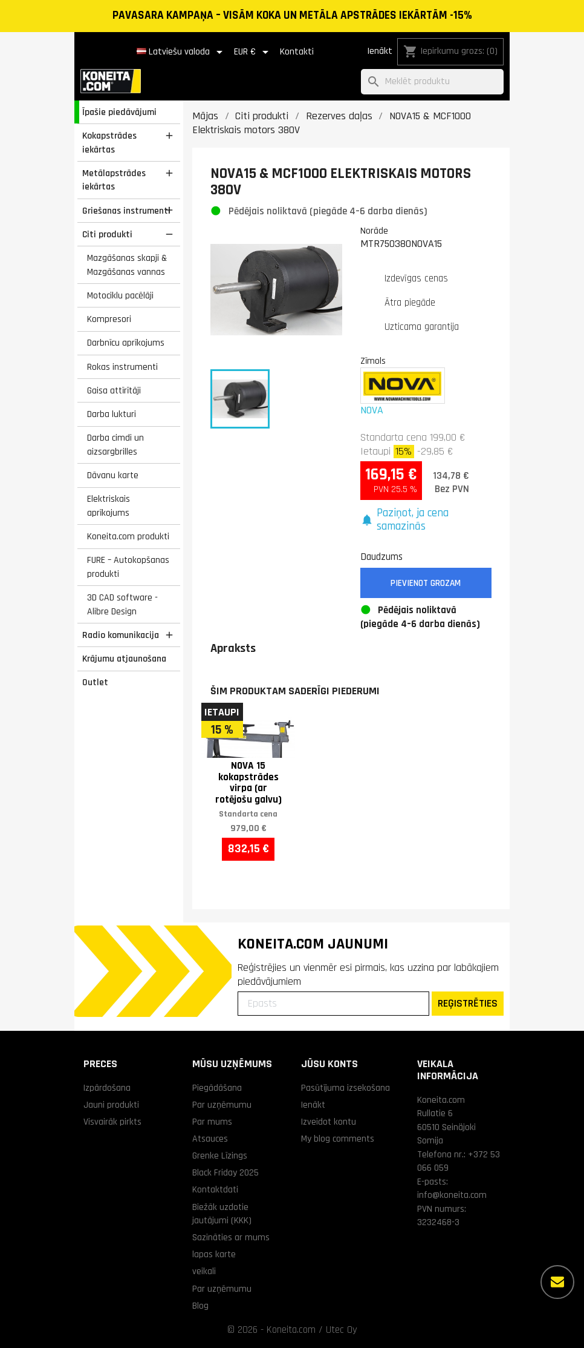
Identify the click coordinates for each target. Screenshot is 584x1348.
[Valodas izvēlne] (182, 52)
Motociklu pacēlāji (120, 295)
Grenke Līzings (219, 1155)
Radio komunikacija (120, 635)
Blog (200, 1306)
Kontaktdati (215, 1189)
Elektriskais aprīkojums (108, 506)
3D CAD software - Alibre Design (122, 604)
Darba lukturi (111, 414)
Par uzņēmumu (221, 1105)
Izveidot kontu (328, 1122)
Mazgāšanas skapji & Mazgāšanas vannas (127, 265)
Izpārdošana (107, 1088)
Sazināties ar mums (231, 1237)
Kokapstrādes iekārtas (109, 143)
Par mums (212, 1122)
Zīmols (373, 361)
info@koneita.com (452, 1195)
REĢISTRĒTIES (468, 1003)
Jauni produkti (111, 1105)
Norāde (374, 231)
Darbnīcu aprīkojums (125, 343)
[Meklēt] (432, 82)
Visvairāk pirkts (112, 1122)
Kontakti (297, 51)
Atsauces (210, 1139)
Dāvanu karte (112, 475)
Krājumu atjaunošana (124, 659)
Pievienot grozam (426, 583)
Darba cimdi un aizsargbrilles (115, 445)
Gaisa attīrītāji (114, 390)
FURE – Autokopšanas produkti (128, 567)
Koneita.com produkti (128, 536)
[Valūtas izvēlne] (253, 52)
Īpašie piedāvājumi (119, 112)
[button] (426, 520)
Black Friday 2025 (225, 1172)
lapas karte (214, 1254)
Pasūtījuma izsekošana (345, 1088)
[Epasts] (333, 1003)
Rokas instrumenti (122, 367)
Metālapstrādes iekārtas (114, 180)
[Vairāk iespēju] (557, 1282)
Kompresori (109, 319)
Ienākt (379, 51)
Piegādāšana (217, 1088)
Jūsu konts (329, 1064)
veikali (204, 1271)
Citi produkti (107, 234)
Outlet (95, 682)
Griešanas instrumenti (126, 211)
